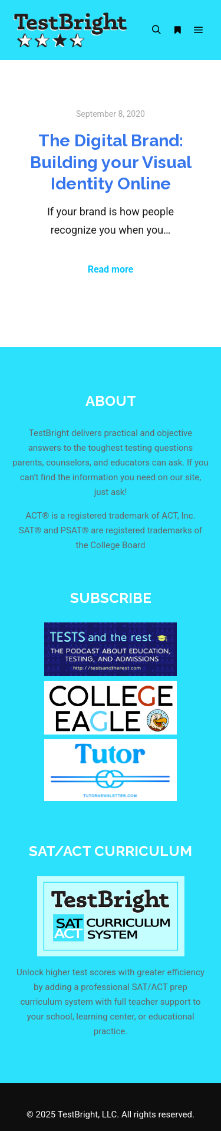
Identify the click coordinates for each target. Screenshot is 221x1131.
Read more (111, 269)
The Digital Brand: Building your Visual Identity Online (111, 162)
